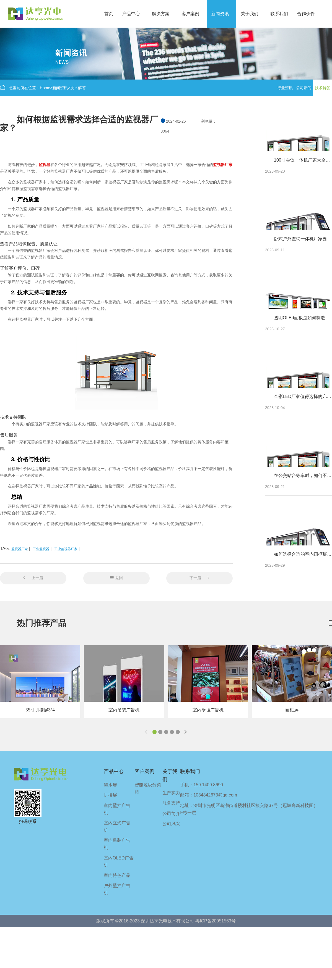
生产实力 (171, 792)
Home (45, 88)
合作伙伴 (306, 13)
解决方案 (161, 13)
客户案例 (190, 13)
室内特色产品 (117, 875)
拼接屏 (110, 795)
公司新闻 (304, 88)
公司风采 (171, 823)
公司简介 (171, 813)
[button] (154, 732)
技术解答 (78, 88)
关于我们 (249, 13)
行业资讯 (285, 88)
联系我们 (279, 13)
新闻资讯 (220, 13)
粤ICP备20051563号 (215, 921)
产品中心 (131, 13)
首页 (108, 13)
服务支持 (171, 803)
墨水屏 (110, 784)
